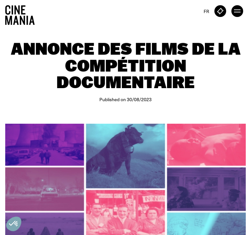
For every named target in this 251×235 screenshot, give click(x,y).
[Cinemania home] (22, 13)
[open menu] (237, 11)
